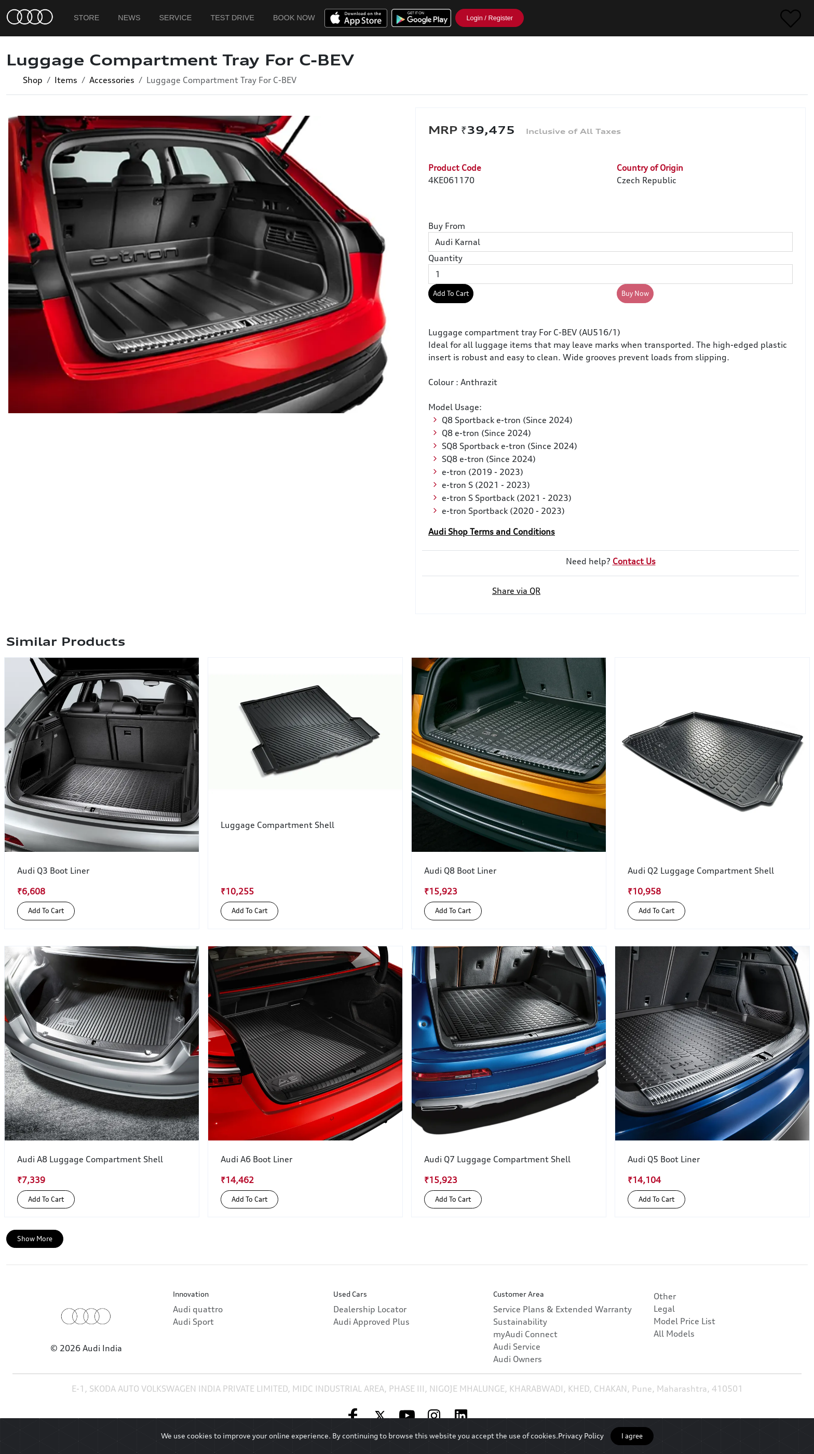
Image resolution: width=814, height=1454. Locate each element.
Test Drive (232, 17)
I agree (632, 1436)
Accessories (111, 80)
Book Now (294, 17)
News (129, 17)
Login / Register (489, 18)
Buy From (446, 226)
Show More (34, 1238)
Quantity (445, 258)
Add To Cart (451, 293)
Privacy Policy (581, 1435)
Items (66, 80)
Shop (33, 80)
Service (175, 17)
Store (86, 17)
